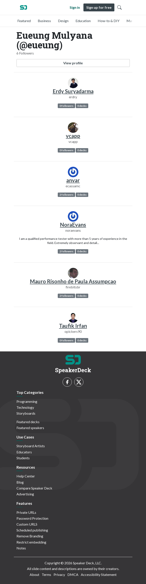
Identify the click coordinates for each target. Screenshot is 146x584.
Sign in (75, 7)
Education (83, 21)
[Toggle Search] (119, 7)
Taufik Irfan (73, 326)
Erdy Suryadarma (73, 91)
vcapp (73, 136)
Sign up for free (99, 7)
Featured (24, 21)
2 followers (66, 194)
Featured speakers (30, 428)
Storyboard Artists (30, 446)
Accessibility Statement (99, 574)
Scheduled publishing (32, 530)
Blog (20, 482)
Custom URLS (26, 524)
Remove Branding (29, 536)
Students (23, 458)
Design (63, 21)
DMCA (72, 574)
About (34, 574)
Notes (21, 548)
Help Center (25, 476)
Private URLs (26, 512)
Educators (24, 452)
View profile (73, 63)
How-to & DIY (108, 21)
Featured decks (28, 422)
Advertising (25, 494)
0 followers (66, 105)
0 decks (82, 105)
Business (44, 21)
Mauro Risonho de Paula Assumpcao (73, 281)
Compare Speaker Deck (34, 488)
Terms (46, 574)
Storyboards (25, 413)
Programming (26, 401)
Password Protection (32, 518)
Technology (25, 407)
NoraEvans (73, 224)
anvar (73, 180)
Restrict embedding (31, 542)
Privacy (59, 574)
